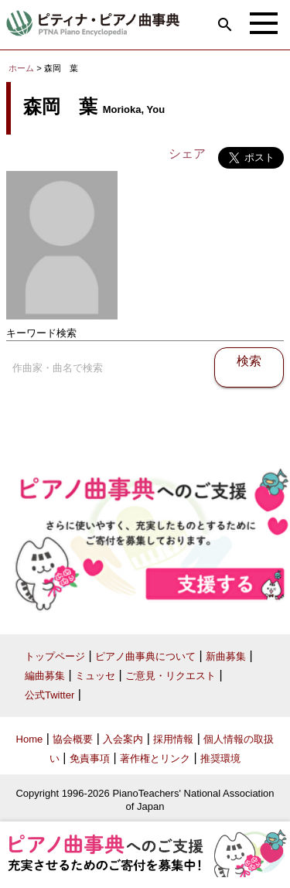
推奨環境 (220, 758)
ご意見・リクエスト (170, 675)
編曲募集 (45, 675)
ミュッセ (95, 675)
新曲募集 (226, 656)
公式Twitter (49, 695)
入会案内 (123, 739)
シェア (187, 153)
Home (29, 739)
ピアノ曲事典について (145, 656)
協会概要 (73, 739)
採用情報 (173, 739)
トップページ (55, 656)
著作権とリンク (155, 758)
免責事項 (90, 758)
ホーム (21, 68)
